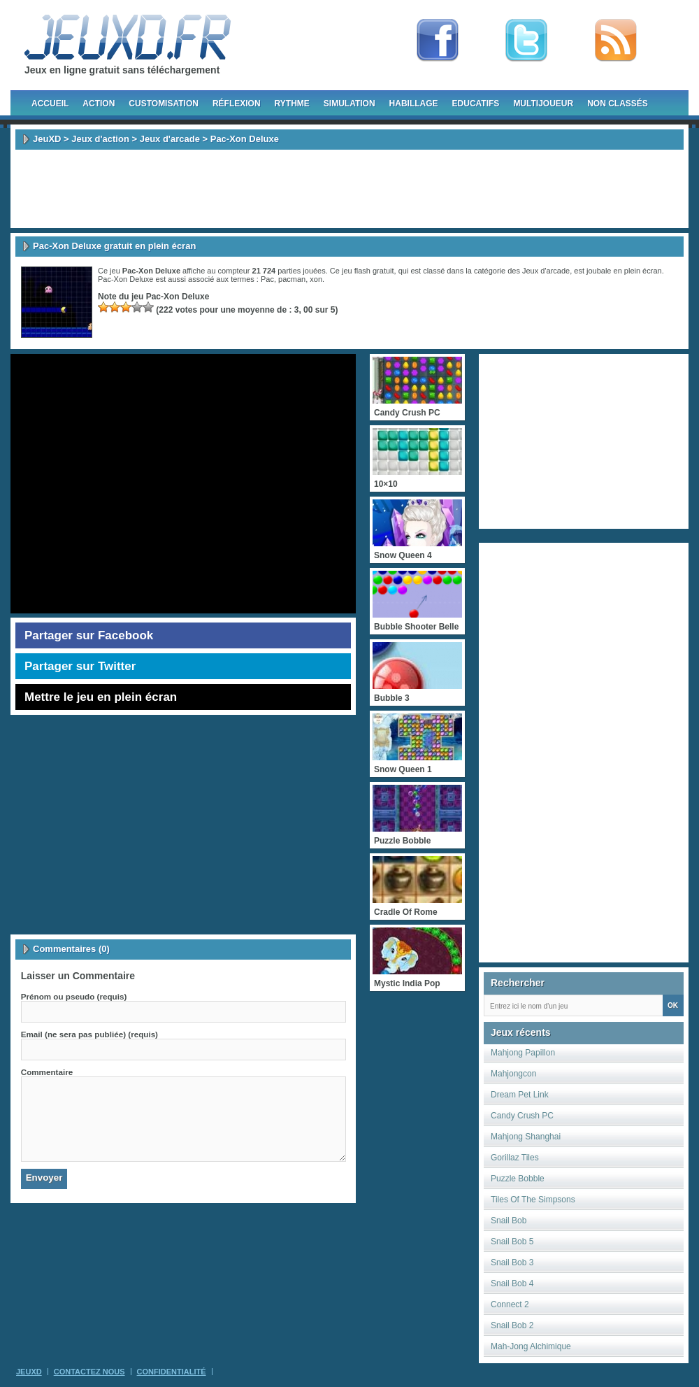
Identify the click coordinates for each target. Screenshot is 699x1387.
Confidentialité (171, 1371)
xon (316, 279)
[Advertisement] (349, 188)
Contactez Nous (89, 1371)
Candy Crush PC (522, 1116)
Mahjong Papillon (523, 1053)
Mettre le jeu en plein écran (100, 697)
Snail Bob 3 (512, 1262)
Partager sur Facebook (88, 635)
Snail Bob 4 (512, 1283)
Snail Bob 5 (512, 1241)
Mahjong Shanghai (526, 1136)
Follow (526, 40)
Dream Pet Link (520, 1095)
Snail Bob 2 (512, 1325)
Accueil (50, 103)
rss (615, 40)
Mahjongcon (513, 1074)
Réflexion (236, 103)
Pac (267, 279)
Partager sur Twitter (80, 666)
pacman (291, 279)
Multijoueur (543, 103)
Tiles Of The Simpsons (533, 1199)
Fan (437, 40)
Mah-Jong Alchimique (531, 1346)
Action (98, 103)
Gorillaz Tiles (515, 1157)
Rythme (292, 103)
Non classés (617, 103)
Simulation (349, 103)
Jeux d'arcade (170, 139)
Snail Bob (508, 1220)
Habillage (413, 103)
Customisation (164, 103)
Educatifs (476, 103)
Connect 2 (510, 1304)
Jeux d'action (100, 139)
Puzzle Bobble (518, 1178)
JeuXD (47, 139)
